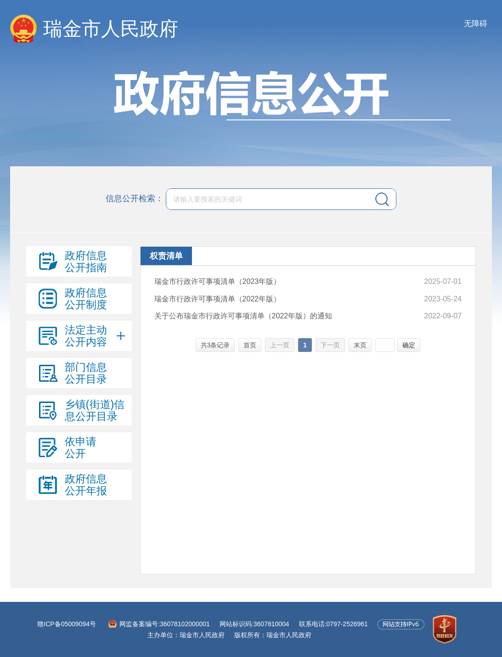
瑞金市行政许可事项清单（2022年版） (217, 299)
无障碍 (475, 23)
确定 (408, 345)
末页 (360, 345)
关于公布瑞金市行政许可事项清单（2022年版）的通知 (243, 316)
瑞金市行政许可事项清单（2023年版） (217, 281)
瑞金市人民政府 (110, 29)
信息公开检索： (135, 198)
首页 (249, 345)
